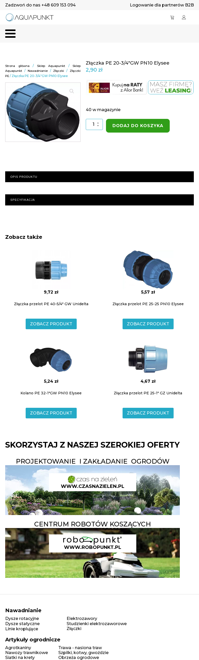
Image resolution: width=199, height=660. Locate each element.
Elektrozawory (82, 619)
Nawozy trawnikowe (26, 652)
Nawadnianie (38, 71)
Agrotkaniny (18, 648)
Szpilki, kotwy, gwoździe (83, 652)
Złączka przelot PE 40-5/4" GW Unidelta (51, 304)
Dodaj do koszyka (137, 126)
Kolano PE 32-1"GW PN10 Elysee (51, 393)
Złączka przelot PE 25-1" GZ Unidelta (148, 393)
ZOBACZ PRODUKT (51, 324)
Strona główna (17, 66)
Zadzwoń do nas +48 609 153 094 (40, 5)
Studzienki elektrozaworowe (97, 623)
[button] (71, 91)
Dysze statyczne (22, 623)
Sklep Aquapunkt (51, 66)
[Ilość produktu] (94, 125)
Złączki (58, 71)
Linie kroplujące (21, 629)
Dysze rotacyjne (22, 619)
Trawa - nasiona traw (80, 648)
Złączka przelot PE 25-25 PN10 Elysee (148, 304)
